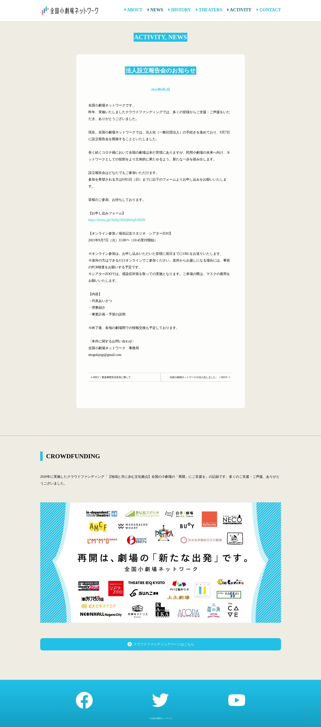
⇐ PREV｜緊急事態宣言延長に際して (111, 377)
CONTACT (269, 9)
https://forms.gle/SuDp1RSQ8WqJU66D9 (116, 220)
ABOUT (133, 9)
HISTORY (179, 9)
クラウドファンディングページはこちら (160, 644)
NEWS (155, 9)
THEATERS (209, 9)
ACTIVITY (239, 9)
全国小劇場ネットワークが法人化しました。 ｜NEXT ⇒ (200, 377)
